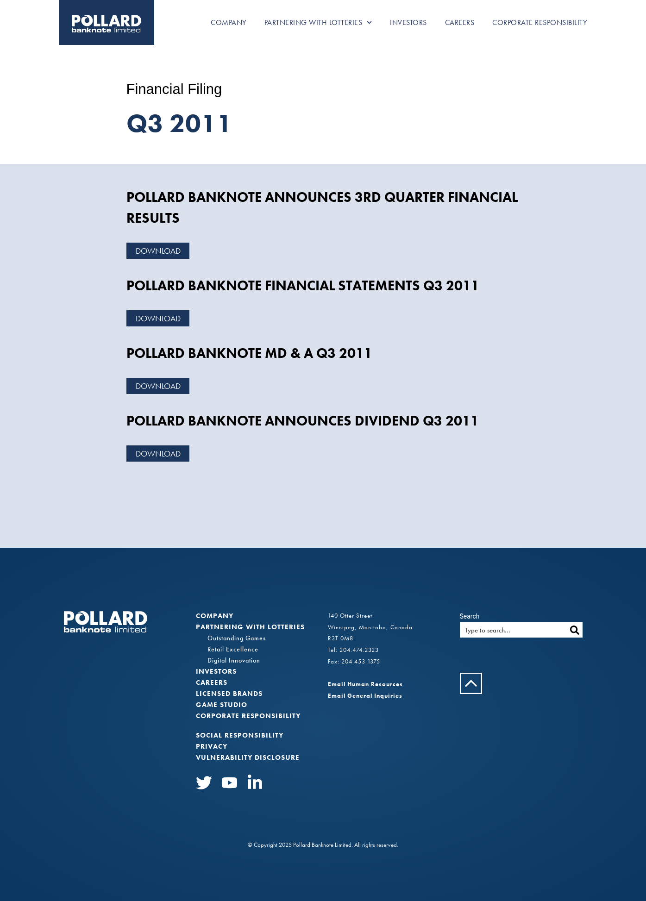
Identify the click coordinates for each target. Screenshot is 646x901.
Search (470, 616)
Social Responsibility (239, 735)
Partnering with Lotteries (318, 22)
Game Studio (221, 704)
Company (228, 22)
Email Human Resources (365, 684)
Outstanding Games (236, 638)
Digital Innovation (233, 660)
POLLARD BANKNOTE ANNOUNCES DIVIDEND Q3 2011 (302, 421)
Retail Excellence (232, 649)
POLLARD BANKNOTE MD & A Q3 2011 (249, 353)
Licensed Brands (229, 693)
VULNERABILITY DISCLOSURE (248, 757)
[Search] (575, 630)
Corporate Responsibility (539, 22)
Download (158, 250)
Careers (460, 22)
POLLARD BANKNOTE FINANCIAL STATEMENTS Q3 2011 (302, 285)
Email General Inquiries (365, 696)
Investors (408, 22)
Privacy (211, 746)
